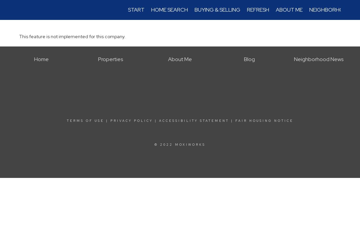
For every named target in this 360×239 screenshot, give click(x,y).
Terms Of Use (85, 121)
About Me (289, 9)
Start (136, 9)
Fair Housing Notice (264, 121)
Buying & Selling (217, 9)
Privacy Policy (131, 121)
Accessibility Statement (194, 121)
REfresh (258, 9)
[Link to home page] (22, 10)
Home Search (169, 9)
